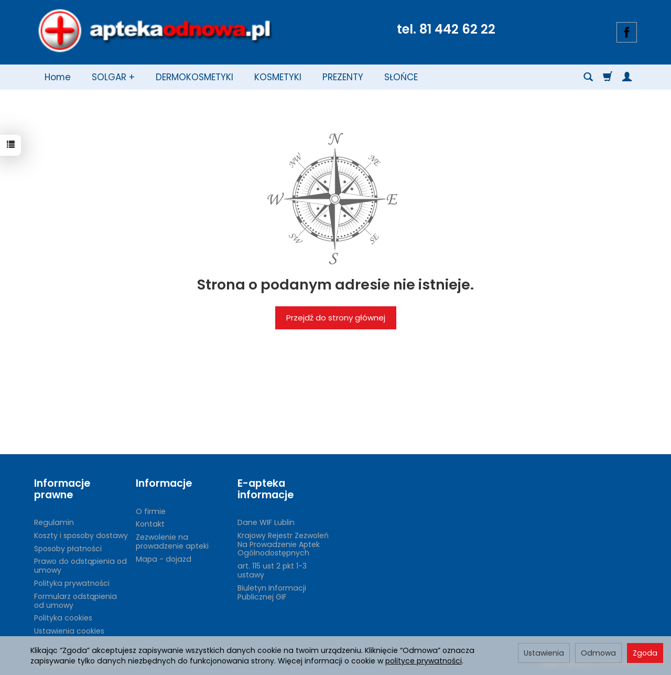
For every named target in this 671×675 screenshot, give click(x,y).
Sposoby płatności (68, 548)
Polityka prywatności (72, 583)
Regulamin (54, 522)
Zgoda (645, 653)
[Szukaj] (588, 77)
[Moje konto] (627, 77)
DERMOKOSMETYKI (194, 77)
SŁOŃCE (401, 77)
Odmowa (598, 653)
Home (58, 77)
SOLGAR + (113, 77)
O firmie (151, 511)
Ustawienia (544, 653)
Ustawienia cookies (69, 631)
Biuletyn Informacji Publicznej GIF (271, 592)
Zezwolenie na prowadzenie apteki (172, 541)
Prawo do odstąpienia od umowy (80, 565)
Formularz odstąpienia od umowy (75, 600)
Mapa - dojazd (163, 559)
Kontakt (150, 524)
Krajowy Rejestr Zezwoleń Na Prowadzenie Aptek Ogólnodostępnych (283, 544)
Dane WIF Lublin (266, 522)
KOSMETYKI (277, 77)
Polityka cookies (63, 618)
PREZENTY (342, 77)
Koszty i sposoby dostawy (81, 535)
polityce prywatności (423, 661)
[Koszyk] (608, 77)
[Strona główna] (154, 31)
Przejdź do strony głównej (335, 317)
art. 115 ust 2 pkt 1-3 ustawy (272, 570)
